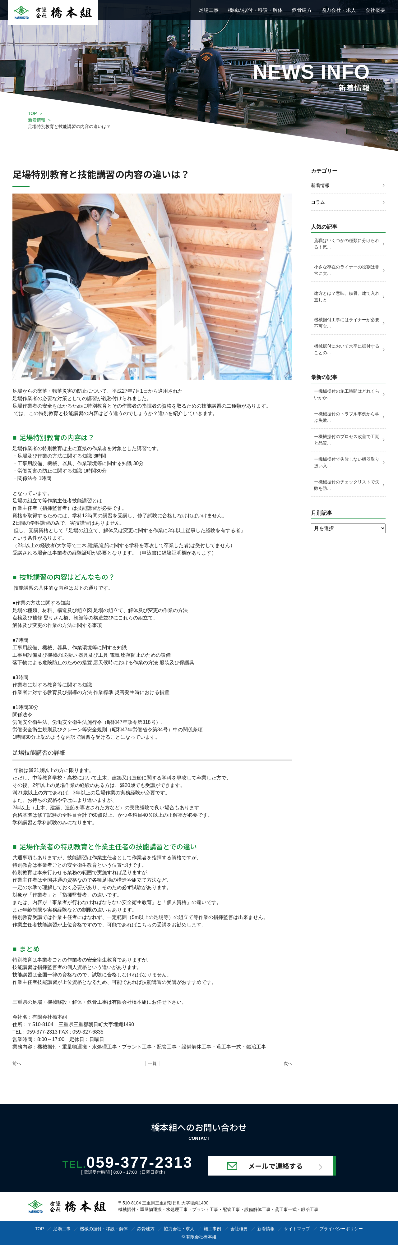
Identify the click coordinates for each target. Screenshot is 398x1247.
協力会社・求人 (338, 10)
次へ (288, 1063)
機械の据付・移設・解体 (255, 10)
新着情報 (36, 119)
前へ (16, 1063)
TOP (32, 113)
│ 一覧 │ (152, 1063)
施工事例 (212, 1230)
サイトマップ (297, 1230)
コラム (318, 202)
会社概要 (375, 10)
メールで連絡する (289, 1168)
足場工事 (209, 10)
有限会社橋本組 (201, 1238)
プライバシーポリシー (341, 1230)
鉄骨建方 (302, 10)
